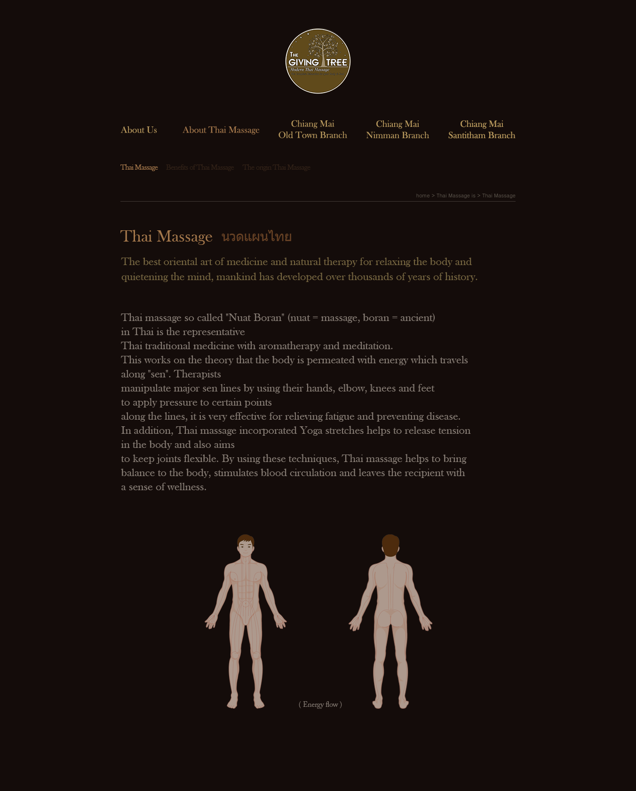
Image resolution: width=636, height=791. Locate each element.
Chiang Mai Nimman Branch (397, 129)
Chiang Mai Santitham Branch (482, 129)
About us (138, 129)
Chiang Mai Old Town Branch (312, 129)
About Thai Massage (221, 129)
